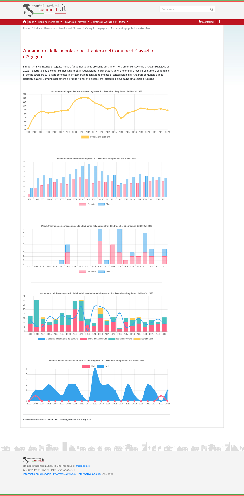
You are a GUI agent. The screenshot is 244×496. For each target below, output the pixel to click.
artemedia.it (83, 465)
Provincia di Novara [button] (75, 21)
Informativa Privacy (64, 473)
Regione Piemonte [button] (49, 21)
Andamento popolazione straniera (130, 28)
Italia (37, 28)
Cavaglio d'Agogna (96, 28)
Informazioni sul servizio (37, 473)
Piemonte (49, 28)
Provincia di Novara (70, 28)
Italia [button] (31, 21)
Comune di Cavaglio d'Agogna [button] (108, 21)
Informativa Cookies (89, 473)
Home (26, 28)
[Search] (184, 9)
